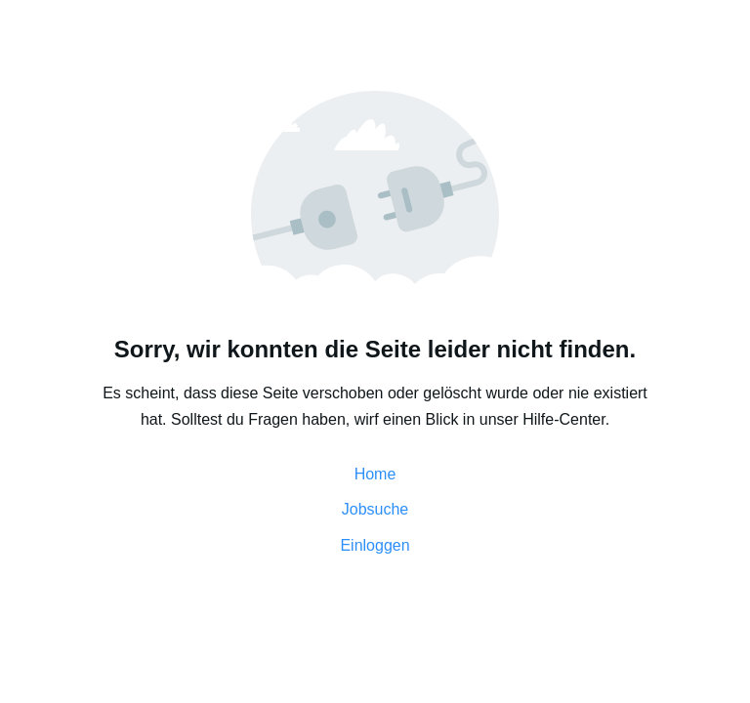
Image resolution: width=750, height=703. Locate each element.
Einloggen (374, 545)
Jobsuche (375, 509)
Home (375, 474)
